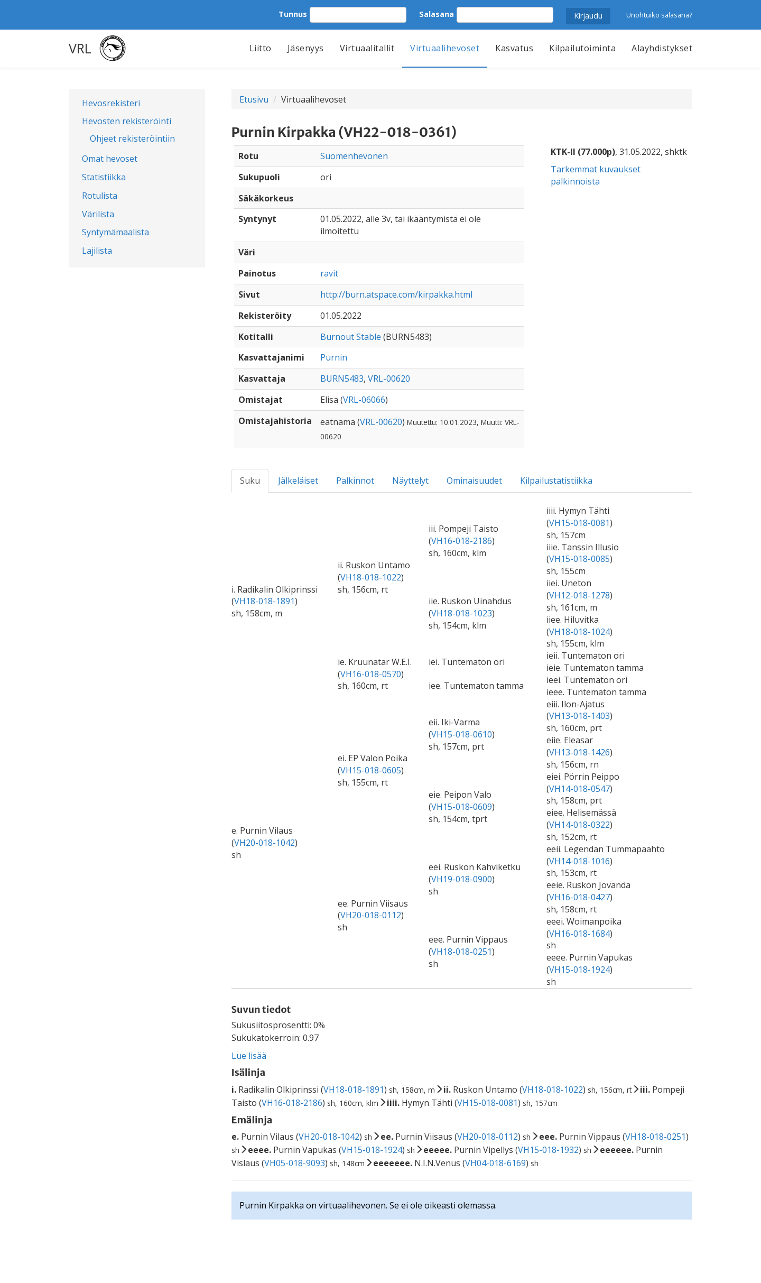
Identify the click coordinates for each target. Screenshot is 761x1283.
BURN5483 (342, 378)
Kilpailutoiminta (582, 48)
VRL (80, 48)
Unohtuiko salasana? (659, 15)
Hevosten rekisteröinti (126, 121)
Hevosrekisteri (111, 103)
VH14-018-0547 (579, 789)
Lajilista (97, 250)
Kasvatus (514, 48)
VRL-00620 (389, 378)
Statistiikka (104, 177)
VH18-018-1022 (370, 577)
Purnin (333, 357)
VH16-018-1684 (579, 933)
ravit (329, 273)
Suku (250, 480)
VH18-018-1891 (264, 601)
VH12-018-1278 (579, 595)
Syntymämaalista (115, 232)
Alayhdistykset (662, 48)
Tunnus (293, 14)
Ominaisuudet (474, 480)
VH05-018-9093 (294, 1163)
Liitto (260, 48)
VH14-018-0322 (579, 824)
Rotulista (99, 195)
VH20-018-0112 (370, 915)
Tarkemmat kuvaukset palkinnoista (596, 175)
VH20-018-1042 (264, 842)
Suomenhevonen (354, 156)
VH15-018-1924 (579, 969)
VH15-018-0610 (461, 734)
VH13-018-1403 (579, 716)
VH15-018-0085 (579, 559)
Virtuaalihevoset (444, 48)
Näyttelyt (410, 480)
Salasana (436, 14)
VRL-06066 (364, 399)
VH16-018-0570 (370, 674)
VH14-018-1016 (579, 861)
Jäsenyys (305, 48)
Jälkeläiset (298, 480)
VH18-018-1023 (461, 613)
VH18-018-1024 (579, 632)
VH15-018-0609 (461, 807)
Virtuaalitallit (367, 48)
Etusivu (253, 99)
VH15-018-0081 (579, 523)
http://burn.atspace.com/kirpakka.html (396, 294)
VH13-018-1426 (579, 752)
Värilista (98, 214)
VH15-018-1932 (548, 1150)
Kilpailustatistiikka (556, 480)
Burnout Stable (350, 337)
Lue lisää (248, 1056)
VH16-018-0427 (579, 897)
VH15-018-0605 (370, 770)
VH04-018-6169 (495, 1163)
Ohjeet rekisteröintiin (132, 138)
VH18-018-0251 (461, 951)
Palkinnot (355, 480)
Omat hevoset (109, 158)
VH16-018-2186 (461, 541)
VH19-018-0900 (461, 879)
